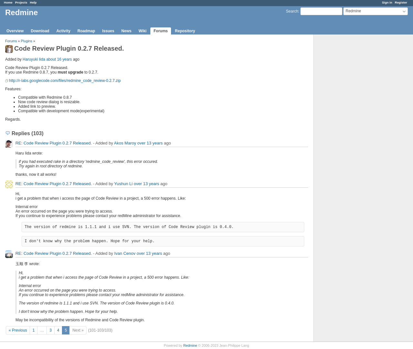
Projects (21, 2)
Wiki (142, 31)
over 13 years (150, 143)
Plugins (26, 41)
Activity (63, 31)
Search (292, 11)
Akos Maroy (125, 143)
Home (8, 2)
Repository (185, 31)
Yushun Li (123, 183)
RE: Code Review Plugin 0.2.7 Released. (53, 143)
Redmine (190, 345)
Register (401, 2)
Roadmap (86, 31)
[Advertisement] (346, 136)
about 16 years (59, 59)
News (126, 31)
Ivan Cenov (125, 253)
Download (40, 31)
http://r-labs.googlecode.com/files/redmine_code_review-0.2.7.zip (65, 80)
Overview (15, 31)
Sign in (387, 2)
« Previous (18, 330)
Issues (108, 31)
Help (33, 2)
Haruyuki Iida (34, 59)
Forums (161, 31)
